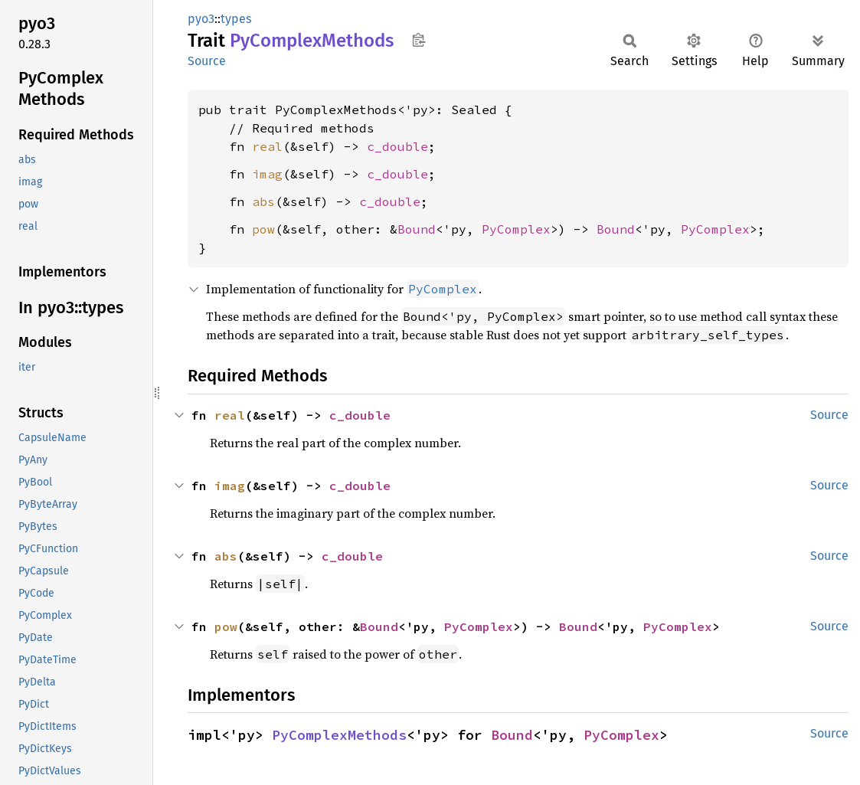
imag (267, 174)
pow (263, 229)
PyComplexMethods (339, 735)
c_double (397, 146)
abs (263, 201)
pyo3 (201, 18)
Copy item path (418, 40)
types (236, 18)
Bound (416, 229)
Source (207, 61)
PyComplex (516, 229)
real (267, 146)
